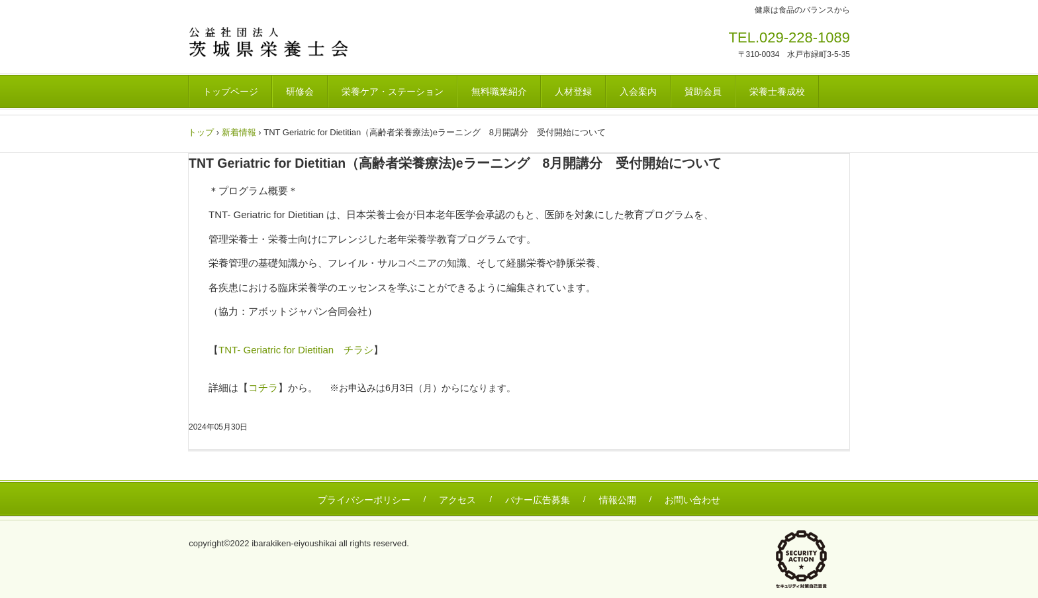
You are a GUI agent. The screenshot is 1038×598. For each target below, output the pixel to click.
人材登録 (573, 91)
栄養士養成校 (777, 91)
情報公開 (617, 500)
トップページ (230, 91)
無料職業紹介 (499, 91)
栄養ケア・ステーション (393, 91)
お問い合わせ (692, 500)
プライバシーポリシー (364, 500)
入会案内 (638, 91)
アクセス (457, 500)
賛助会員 (703, 91)
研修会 (300, 91)
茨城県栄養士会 (280, 42)
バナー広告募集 (537, 500)
